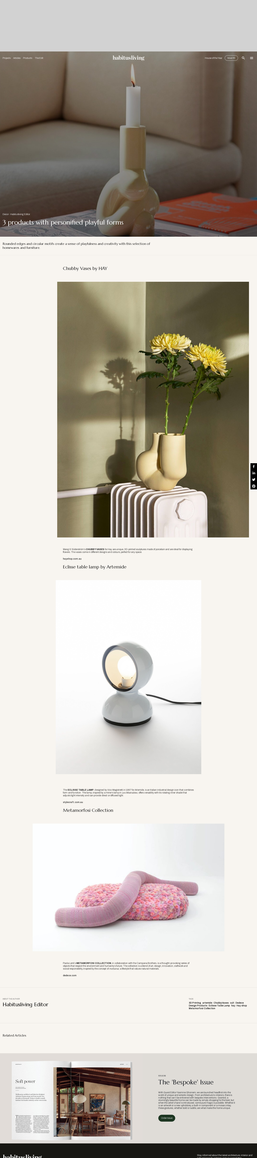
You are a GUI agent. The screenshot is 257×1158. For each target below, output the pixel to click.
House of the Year (213, 58)
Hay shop (242, 1005)
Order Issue (166, 1118)
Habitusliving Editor (20, 214)
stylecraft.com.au (73, 802)
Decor (6, 214)
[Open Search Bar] (243, 58)
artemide (207, 1003)
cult (232, 1003)
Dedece (240, 1003)
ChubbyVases (221, 1003)
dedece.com (69, 975)
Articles (16, 58)
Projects (7, 58)
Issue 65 (231, 58)
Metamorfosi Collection (202, 1008)
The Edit (39, 58)
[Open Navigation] (251, 58)
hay (233, 1005)
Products (27, 58)
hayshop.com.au (72, 559)
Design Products (198, 1005)
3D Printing (195, 1003)
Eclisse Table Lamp (219, 1005)
